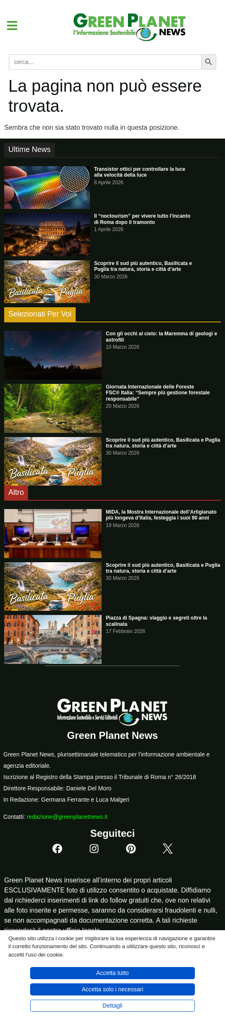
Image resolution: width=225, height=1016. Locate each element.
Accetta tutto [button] (112, 973)
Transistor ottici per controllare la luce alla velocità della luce (139, 172)
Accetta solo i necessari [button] (112, 989)
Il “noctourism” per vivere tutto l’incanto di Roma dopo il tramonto (142, 219)
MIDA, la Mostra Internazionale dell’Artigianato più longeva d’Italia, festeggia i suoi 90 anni (161, 515)
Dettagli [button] (112, 1005)
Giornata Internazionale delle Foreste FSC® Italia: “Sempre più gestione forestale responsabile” (158, 393)
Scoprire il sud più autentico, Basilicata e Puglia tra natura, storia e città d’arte (143, 266)
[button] (9, 25)
